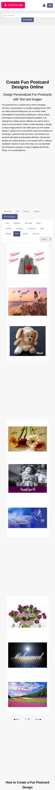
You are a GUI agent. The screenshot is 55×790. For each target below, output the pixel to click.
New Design (10, 217)
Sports (25, 233)
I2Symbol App (13, 5)
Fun (16, 233)
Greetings (32, 228)
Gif (17, 211)
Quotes (37, 211)
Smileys (8, 228)
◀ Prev (17, 719)
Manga (8, 233)
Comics (26, 211)
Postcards (8, 211)
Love (7, 223)
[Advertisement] (25, 52)
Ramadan (36, 234)
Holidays (19, 228)
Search (27, 20)
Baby (39, 223)
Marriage (28, 223)
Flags (42, 228)
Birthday (17, 223)
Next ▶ (38, 719)
